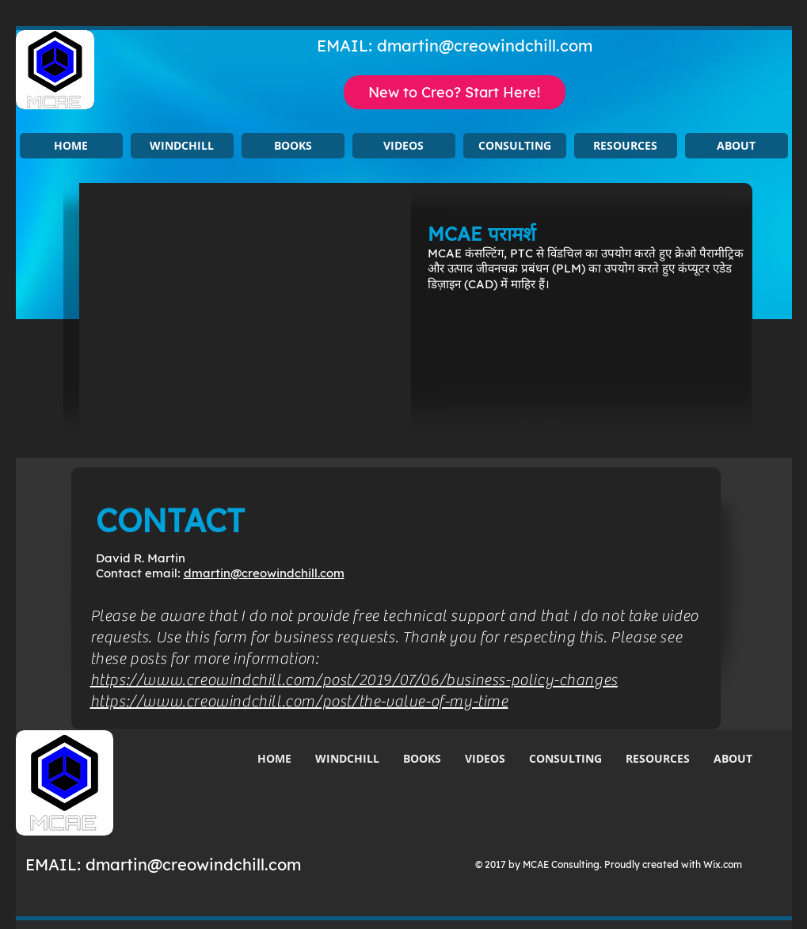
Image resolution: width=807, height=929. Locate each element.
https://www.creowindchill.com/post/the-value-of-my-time (299, 701)
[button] (182, 145)
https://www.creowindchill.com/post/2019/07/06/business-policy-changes (354, 680)
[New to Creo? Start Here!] (454, 92)
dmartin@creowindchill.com (484, 45)
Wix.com (722, 864)
